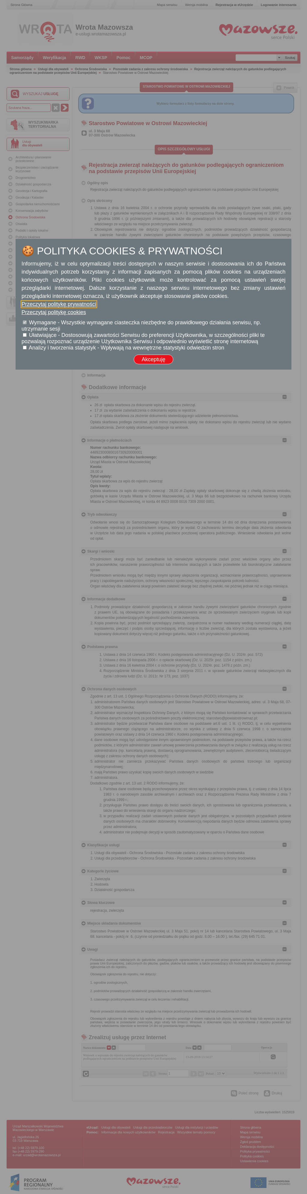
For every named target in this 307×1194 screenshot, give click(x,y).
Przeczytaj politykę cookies (54, 312)
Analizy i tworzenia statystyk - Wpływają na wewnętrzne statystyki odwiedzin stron (126, 348)
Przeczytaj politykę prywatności (59, 304)
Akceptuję (153, 359)
